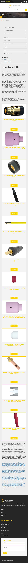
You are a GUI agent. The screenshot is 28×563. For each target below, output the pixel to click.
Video (2, 512)
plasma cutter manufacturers (12, 472)
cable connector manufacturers (12, 480)
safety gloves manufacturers (14, 484)
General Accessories (8, 53)
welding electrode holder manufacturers (14, 477)
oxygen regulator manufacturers (15, 471)
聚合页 (7, 20)
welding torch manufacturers (12, 470)
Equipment (6, 37)
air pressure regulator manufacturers (13, 466)
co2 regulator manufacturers (12, 476)
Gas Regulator (7, 40)
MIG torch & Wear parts (9, 27)
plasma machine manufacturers (15, 465)
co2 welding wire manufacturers (12, 473)
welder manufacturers (21, 486)
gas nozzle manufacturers (17, 483)
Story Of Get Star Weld (5, 510)
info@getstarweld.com (7, 59)
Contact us (3, 515)
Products (2, 509)
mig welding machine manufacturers (13, 464)
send (5, 552)
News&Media (3, 513)
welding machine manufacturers (12, 478)
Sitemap (2, 516)
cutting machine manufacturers (7, 462)
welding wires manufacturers (12, 486)
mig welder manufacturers (11, 463)
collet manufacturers (15, 487)
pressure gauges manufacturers (12, 485)
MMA (5, 50)
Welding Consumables (8, 43)
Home (2, 20)
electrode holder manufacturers (7, 483)
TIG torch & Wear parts (8, 30)
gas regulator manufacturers (12, 479)
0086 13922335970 (7, 61)
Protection (6, 47)
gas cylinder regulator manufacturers (13, 469)
